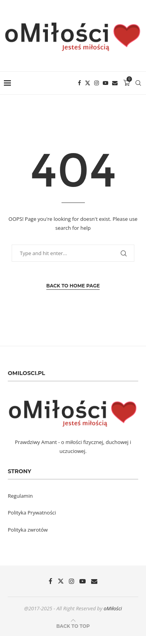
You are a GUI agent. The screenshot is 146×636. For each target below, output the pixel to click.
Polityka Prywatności (32, 512)
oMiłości (113, 608)
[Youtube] (105, 83)
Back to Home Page (73, 286)
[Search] (138, 83)
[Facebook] (79, 83)
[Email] (115, 83)
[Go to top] (73, 625)
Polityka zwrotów (28, 529)
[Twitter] (87, 83)
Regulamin (20, 495)
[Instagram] (96, 83)
